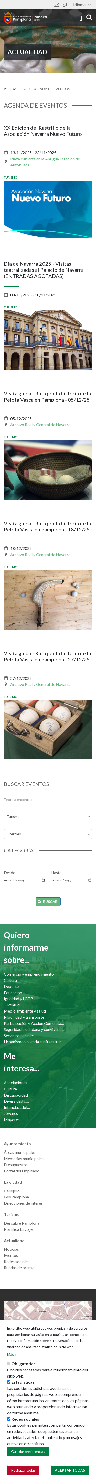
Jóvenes (11, 1113)
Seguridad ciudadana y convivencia (34, 1029)
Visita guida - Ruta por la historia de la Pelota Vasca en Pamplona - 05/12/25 (47, 396)
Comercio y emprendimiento (29, 974)
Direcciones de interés (23, 1203)
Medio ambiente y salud (25, 1010)
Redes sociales (16, 1261)
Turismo (10, 177)
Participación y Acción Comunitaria (35, 1023)
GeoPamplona (16, 1196)
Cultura (10, 980)
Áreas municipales (20, 1152)
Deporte (11, 986)
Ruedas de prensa (19, 1267)
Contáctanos (55, 5)
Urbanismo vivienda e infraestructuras (35, 1041)
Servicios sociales (19, 1035)
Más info (14, 1359)
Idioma (82, 4)
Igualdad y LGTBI (19, 998)
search (89, 17)
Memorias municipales (24, 1158)
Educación (13, 992)
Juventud (12, 1004)
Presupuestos (16, 1164)
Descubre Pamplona (21, 1223)
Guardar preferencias (28, 1456)
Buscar (47, 901)
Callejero (12, 1190)
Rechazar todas (23, 1475)
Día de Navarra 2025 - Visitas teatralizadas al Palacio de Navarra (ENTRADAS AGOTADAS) (44, 269)
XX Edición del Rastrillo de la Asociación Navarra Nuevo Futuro (43, 130)
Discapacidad (16, 1094)
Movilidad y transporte (24, 1017)
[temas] (48, 816)
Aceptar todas (70, 1475)
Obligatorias (23, 1368)
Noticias (11, 1249)
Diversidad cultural (17, 1101)
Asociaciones (15, 1082)
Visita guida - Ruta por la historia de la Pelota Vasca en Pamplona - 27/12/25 (47, 656)
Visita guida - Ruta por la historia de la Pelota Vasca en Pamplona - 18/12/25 (47, 526)
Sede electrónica (64, 5)
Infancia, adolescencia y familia (17, 1107)
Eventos (11, 1255)
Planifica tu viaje (18, 1229)
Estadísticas (23, 1386)
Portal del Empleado (21, 1170)
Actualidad (15, 89)
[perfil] (48, 834)
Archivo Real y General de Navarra (40, 424)
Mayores (12, 1119)
